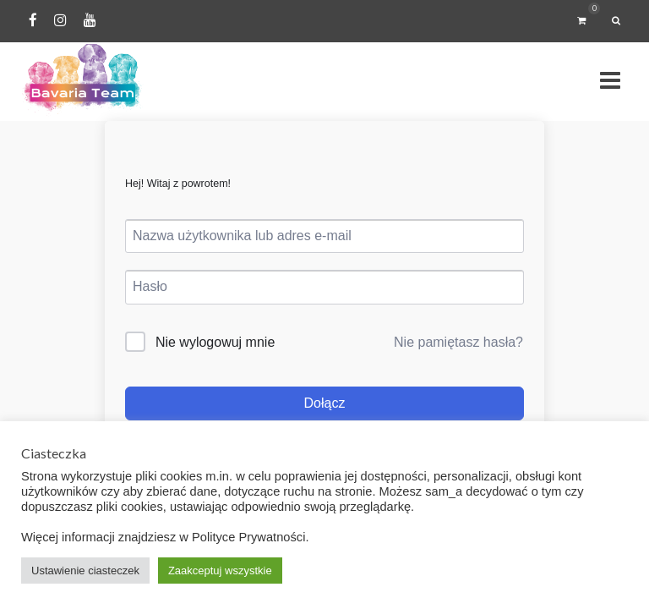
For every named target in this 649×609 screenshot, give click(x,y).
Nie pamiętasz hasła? (458, 342)
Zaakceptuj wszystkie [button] (220, 570)
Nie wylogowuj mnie (215, 342)
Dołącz (325, 403)
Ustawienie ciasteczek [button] (85, 570)
